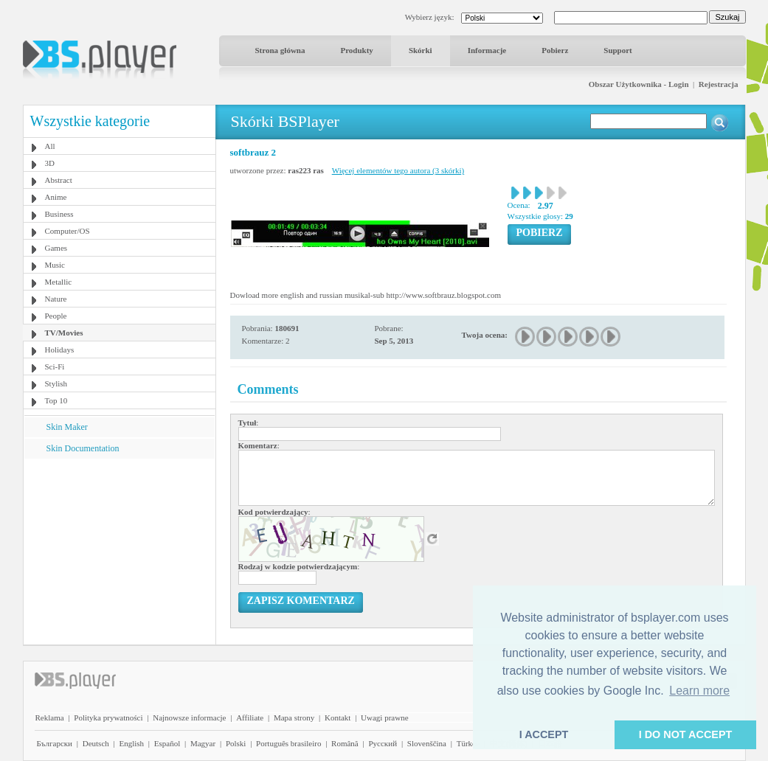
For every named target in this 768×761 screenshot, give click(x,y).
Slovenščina (426, 743)
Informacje (487, 50)
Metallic (58, 281)
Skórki (420, 50)
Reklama (49, 717)
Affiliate (249, 717)
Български (55, 743)
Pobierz (555, 50)
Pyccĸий (382, 743)
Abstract (58, 180)
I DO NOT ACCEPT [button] (686, 734)
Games (56, 247)
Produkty (356, 50)
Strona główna (280, 50)
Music (55, 264)
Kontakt (337, 717)
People (56, 315)
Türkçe (468, 743)
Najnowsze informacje (189, 717)
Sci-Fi (55, 366)
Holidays (60, 349)
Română (345, 743)
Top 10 (56, 400)
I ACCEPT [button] (544, 734)
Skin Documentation (83, 448)
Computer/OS (67, 230)
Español (167, 743)
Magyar (202, 743)
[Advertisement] (119, 551)
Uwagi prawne (384, 717)
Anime (56, 196)
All (50, 146)
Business (59, 213)
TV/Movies (64, 332)
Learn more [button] (699, 690)
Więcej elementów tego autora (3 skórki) (398, 170)
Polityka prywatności (108, 717)
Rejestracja (718, 84)
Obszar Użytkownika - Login (639, 84)
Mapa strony (294, 717)
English (131, 743)
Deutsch (96, 743)
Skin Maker (67, 427)
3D (50, 163)
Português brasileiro (288, 743)
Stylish (56, 383)
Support (617, 50)
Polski (236, 743)
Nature (56, 298)
